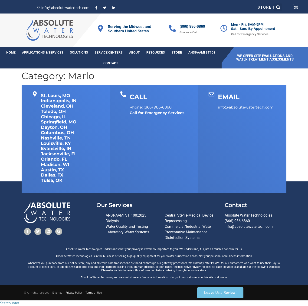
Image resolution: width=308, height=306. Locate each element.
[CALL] (123, 94)
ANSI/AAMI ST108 (201, 52)
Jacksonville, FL (59, 153)
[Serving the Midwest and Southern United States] (100, 28)
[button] (278, 7)
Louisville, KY (56, 143)
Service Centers (109, 52)
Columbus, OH (57, 132)
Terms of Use (93, 292)
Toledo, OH (53, 111)
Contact (110, 63)
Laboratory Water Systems (127, 232)
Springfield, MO (58, 122)
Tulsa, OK (51, 180)
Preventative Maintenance (186, 232)
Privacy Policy (74, 292)
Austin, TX (52, 170)
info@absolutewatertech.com (249, 226)
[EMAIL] (211, 94)
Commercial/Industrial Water (188, 226)
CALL (138, 97)
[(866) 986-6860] (172, 28)
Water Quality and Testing (127, 226)
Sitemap (57, 292)
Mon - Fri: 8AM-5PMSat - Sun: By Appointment (253, 26)
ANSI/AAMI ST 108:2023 (126, 215)
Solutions (79, 52)
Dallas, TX (52, 175)
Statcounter (9, 303)
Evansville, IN (56, 148)
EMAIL (228, 97)
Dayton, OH (54, 127)
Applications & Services (42, 52)
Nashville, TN (56, 138)
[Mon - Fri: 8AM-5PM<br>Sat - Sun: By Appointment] (223, 28)
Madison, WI (55, 164)
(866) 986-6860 (192, 26)
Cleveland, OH (57, 106)
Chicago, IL (53, 116)
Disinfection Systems (182, 237)
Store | (266, 7)
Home (11, 52)
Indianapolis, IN (58, 100)
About (134, 52)
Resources (155, 52)
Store (176, 52)
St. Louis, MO (55, 95)
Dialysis (112, 221)
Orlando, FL (54, 159)
